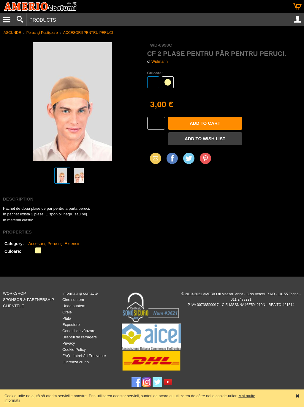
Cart (297, 6)
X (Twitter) (188, 160)
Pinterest (205, 158)
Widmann (159, 61)
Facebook (172, 158)
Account (297, 19)
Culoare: (155, 73)
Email (154, 158)
